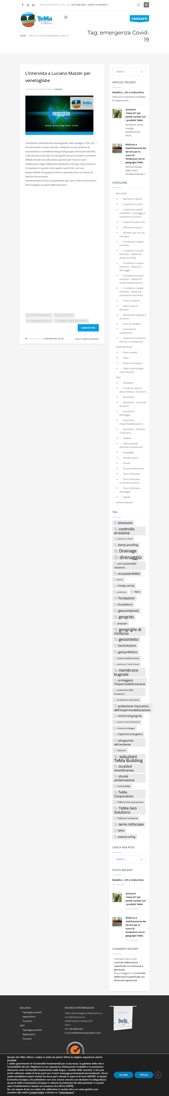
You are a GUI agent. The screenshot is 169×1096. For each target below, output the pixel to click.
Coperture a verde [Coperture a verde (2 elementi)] (124, 539)
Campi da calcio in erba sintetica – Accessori (132, 389)
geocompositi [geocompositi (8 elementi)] (128, 610)
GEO (118, 377)
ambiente (128, 382)
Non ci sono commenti (87, 339)
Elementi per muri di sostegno (132, 234)
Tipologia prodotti (32, 1012)
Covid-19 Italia (65, 315)
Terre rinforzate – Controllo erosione (130, 481)
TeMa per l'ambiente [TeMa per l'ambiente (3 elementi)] (127, 818)
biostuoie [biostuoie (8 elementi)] (125, 523)
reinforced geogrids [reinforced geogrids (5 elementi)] (130, 716)
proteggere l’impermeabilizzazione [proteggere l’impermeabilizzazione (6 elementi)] (129, 682)
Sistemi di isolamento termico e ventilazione (132, 339)
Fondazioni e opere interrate (131, 243)
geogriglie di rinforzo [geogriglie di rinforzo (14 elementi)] (127, 631)
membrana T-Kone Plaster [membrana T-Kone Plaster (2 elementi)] (128, 664)
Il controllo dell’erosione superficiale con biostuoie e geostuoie (129, 977)
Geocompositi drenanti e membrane (131, 445)
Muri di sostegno (132, 323)
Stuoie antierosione (133, 468)
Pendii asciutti (130, 457)
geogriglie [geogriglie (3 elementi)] (122, 623)
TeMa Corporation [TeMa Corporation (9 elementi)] (123, 794)
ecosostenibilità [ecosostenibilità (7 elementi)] (129, 573)
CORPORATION (50, 339)
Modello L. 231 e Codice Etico (128, 92)
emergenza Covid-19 (40, 321)
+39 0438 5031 (78, 4)
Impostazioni (65, 1092)
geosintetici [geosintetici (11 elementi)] (129, 639)
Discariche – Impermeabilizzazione (131, 422)
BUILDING (121, 193)
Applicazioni (29, 1016)
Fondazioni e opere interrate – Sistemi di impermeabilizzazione (131, 279)
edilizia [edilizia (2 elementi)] (120, 579)
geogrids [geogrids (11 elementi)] (126, 616)
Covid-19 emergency (40, 315)
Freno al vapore (131, 300)
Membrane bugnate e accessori (132, 316)
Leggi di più (88, 327)
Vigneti (126, 497)
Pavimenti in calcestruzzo (127, 331)
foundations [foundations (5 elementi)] (125, 604)
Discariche (128, 397)
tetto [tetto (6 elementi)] (121, 830)
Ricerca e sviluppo (132, 363)
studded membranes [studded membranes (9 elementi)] (124, 768)
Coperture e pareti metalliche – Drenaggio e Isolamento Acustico (132, 213)
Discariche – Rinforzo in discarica (132, 431)
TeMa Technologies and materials (131, 370)
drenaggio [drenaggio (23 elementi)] (131, 557)
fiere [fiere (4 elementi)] (137, 591)
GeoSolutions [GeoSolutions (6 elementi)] (127, 645)
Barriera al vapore (132, 198)
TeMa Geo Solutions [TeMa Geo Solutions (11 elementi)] (125, 810)
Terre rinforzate (131, 473)
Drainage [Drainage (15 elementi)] (128, 551)
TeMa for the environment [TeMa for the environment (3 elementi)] (130, 802)
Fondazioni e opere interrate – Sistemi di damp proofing (131, 254)
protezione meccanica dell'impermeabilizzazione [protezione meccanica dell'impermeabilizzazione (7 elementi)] (132, 708)
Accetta (123, 1075)
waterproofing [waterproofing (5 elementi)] (126, 836)
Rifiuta (144, 1075)
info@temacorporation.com (86, 1032)
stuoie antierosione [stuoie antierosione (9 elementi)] (124, 778)
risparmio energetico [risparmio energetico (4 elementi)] (130, 734)
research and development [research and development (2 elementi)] (128, 722)
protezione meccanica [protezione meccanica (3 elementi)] (128, 699)
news (61, 339)
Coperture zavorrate (134, 222)
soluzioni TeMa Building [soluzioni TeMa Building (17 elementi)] (128, 758)
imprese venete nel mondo (72, 321)
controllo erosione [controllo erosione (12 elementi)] (124, 530)
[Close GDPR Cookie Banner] (158, 1075)
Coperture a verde (132, 204)
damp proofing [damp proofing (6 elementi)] (128, 545)
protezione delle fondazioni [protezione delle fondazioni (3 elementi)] (123, 691)
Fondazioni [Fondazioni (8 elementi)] (126, 598)
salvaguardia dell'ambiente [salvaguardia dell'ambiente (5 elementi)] (123, 742)
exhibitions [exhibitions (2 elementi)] (121, 592)
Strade (126, 463)
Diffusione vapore (132, 227)
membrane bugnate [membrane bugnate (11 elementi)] (126, 672)
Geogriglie (128, 452)
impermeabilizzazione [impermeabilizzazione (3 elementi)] (128, 658)
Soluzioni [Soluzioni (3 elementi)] (121, 750)
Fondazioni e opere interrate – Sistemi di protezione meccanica (131, 291)
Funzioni (27, 1021)
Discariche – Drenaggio (127, 413)
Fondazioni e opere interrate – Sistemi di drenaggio (131, 266)
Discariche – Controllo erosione (132, 404)
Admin (58, 89)
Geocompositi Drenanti (128, 307)
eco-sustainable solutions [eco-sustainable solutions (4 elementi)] (125, 565)
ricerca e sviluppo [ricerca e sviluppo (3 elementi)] (126, 728)
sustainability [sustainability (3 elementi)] (123, 786)
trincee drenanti (124, 502)
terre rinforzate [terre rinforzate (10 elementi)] (131, 824)
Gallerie (127, 438)
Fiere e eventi (130, 352)
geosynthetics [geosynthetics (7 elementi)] (127, 652)
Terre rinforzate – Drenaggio (130, 489)
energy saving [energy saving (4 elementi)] (126, 585)
